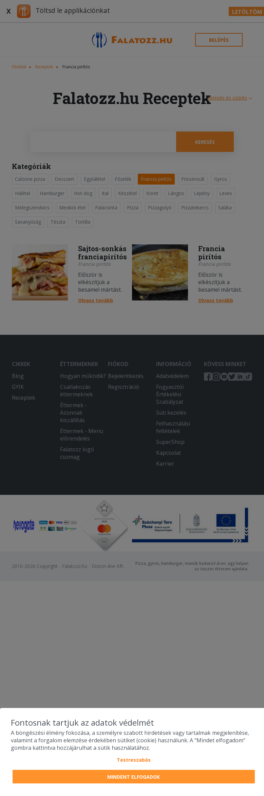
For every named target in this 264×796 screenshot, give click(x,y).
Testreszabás (134, 760)
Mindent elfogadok (133, 777)
